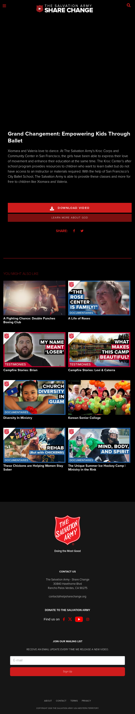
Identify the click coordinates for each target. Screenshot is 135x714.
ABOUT (48, 701)
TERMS (74, 701)
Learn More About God (69, 217)
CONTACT (61, 701)
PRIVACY (86, 701)
